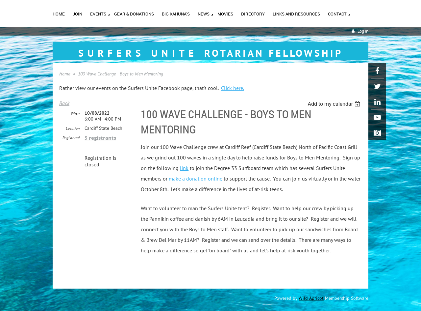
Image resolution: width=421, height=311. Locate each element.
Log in (363, 31)
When (75, 113)
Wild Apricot (311, 298)
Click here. (232, 88)
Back (64, 103)
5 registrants (100, 137)
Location (73, 128)
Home (64, 74)
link (184, 168)
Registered (71, 137)
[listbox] (335, 104)
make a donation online (195, 178)
